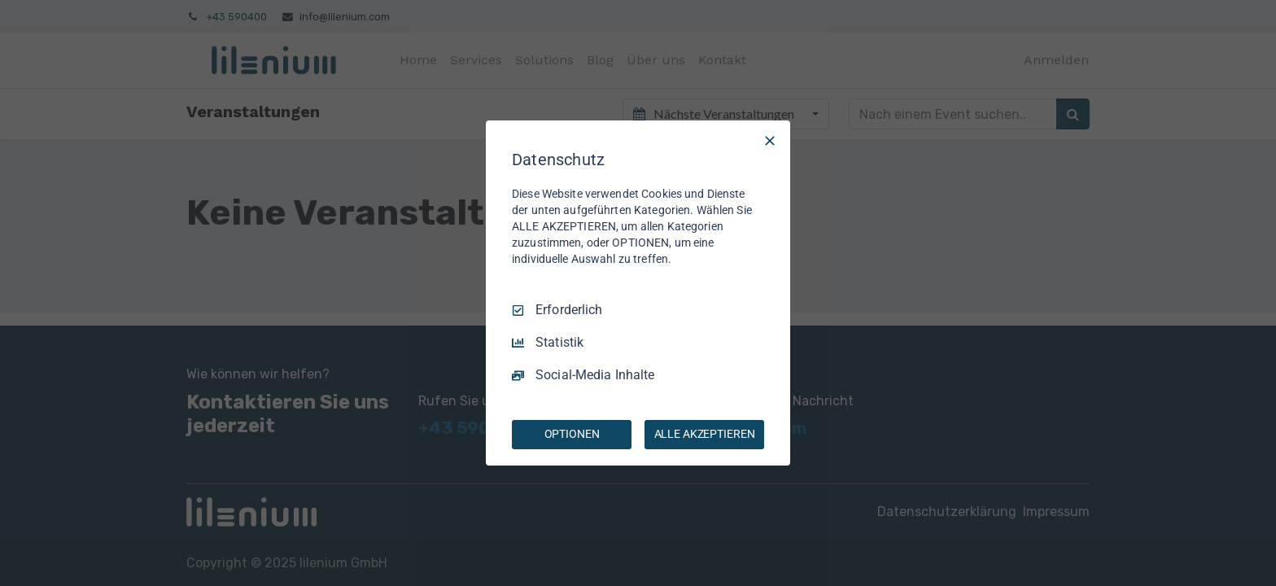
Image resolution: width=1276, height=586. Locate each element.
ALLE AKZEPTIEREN (704, 433)
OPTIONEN (572, 433)
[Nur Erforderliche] (769, 140)
